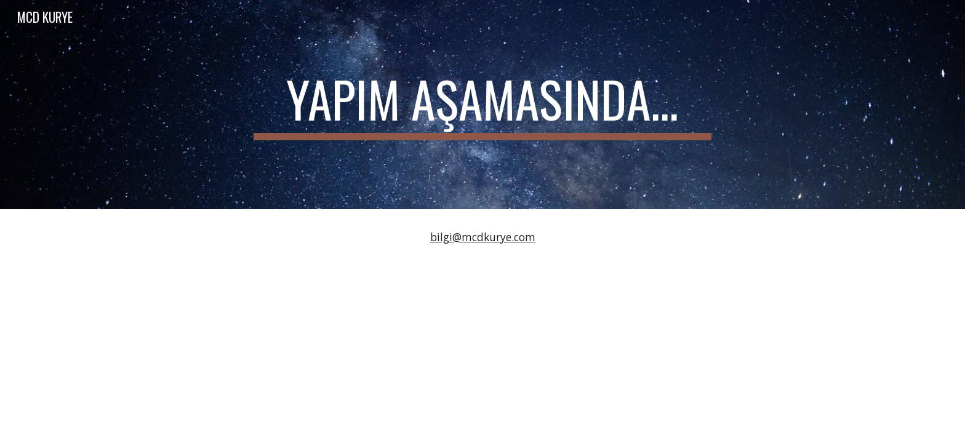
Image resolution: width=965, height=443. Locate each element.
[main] (482, 104)
